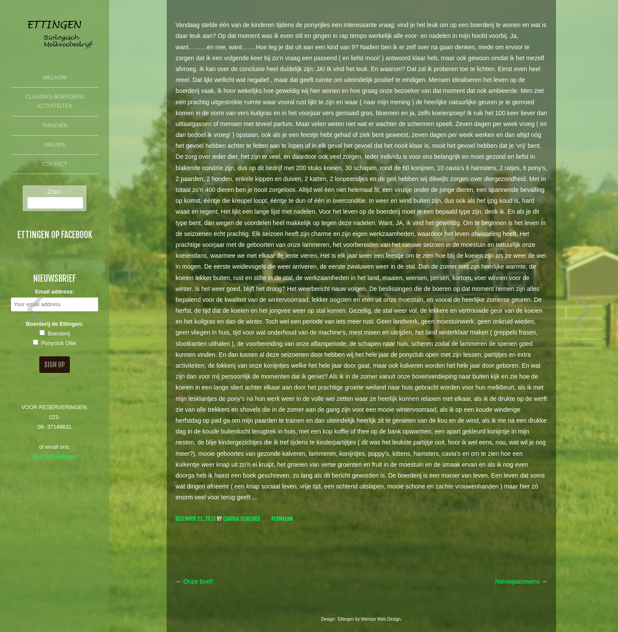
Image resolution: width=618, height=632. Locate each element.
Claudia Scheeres (241, 519)
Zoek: (54, 191)
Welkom (54, 78)
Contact (54, 164)
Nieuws (54, 145)
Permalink (282, 519)
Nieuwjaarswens (521, 581)
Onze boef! (194, 581)
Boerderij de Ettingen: (54, 324)
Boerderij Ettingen (54, 457)
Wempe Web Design (381, 619)
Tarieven (55, 126)
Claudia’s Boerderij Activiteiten (54, 101)
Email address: (54, 292)
